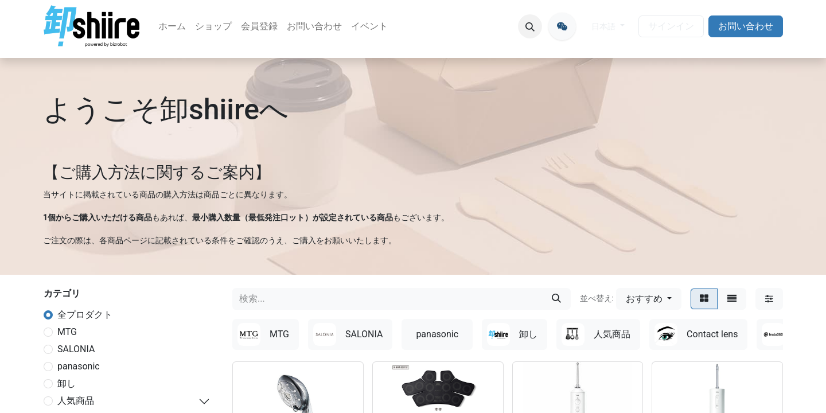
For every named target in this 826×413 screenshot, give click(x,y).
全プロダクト (84, 314)
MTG (67, 331)
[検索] (556, 299)
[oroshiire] (562, 26)
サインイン (671, 26)
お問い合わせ (745, 26)
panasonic (78, 366)
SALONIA (76, 349)
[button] (530, 26)
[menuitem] (172, 26)
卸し (66, 383)
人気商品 (75, 400)
